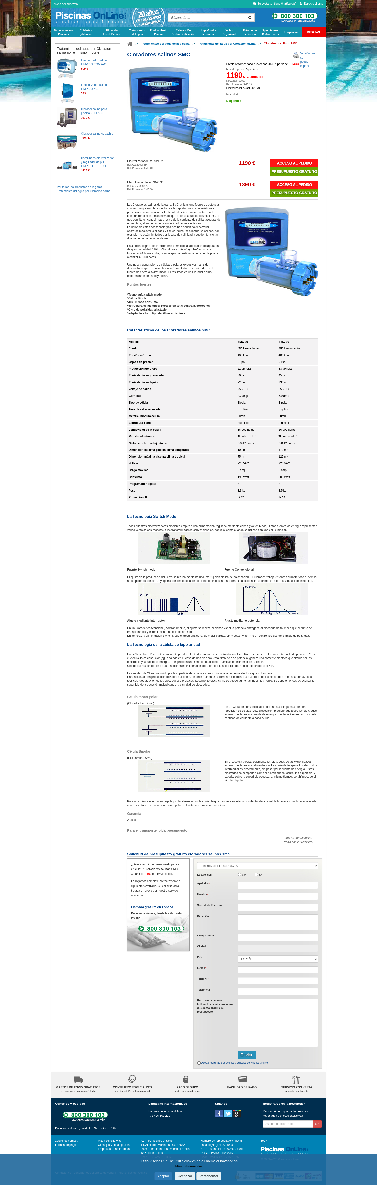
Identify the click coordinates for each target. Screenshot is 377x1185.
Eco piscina (291, 32)
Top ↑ (264, 1140)
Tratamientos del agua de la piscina (165, 43)
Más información (188, 1166)
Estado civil (204, 874)
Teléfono (203, 978)
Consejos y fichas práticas (114, 1145)
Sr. (260, 874)
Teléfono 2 (203, 989)
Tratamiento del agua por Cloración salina (227, 43)
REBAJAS (313, 32)
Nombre (202, 894)
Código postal (205, 935)
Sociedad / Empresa (209, 905)
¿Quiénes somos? (66, 1140)
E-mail (201, 968)
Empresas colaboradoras (114, 1149)
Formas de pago (65, 1145)
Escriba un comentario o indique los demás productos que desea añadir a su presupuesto (215, 1006)
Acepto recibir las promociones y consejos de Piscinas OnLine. (234, 1062)
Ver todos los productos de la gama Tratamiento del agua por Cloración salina (83, 189)
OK (317, 1124)
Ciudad (201, 946)
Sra (244, 874)
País (199, 957)
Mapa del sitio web (66, 4)
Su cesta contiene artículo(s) (274, 3)
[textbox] (278, 937)
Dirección (203, 916)
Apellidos (203, 883)
